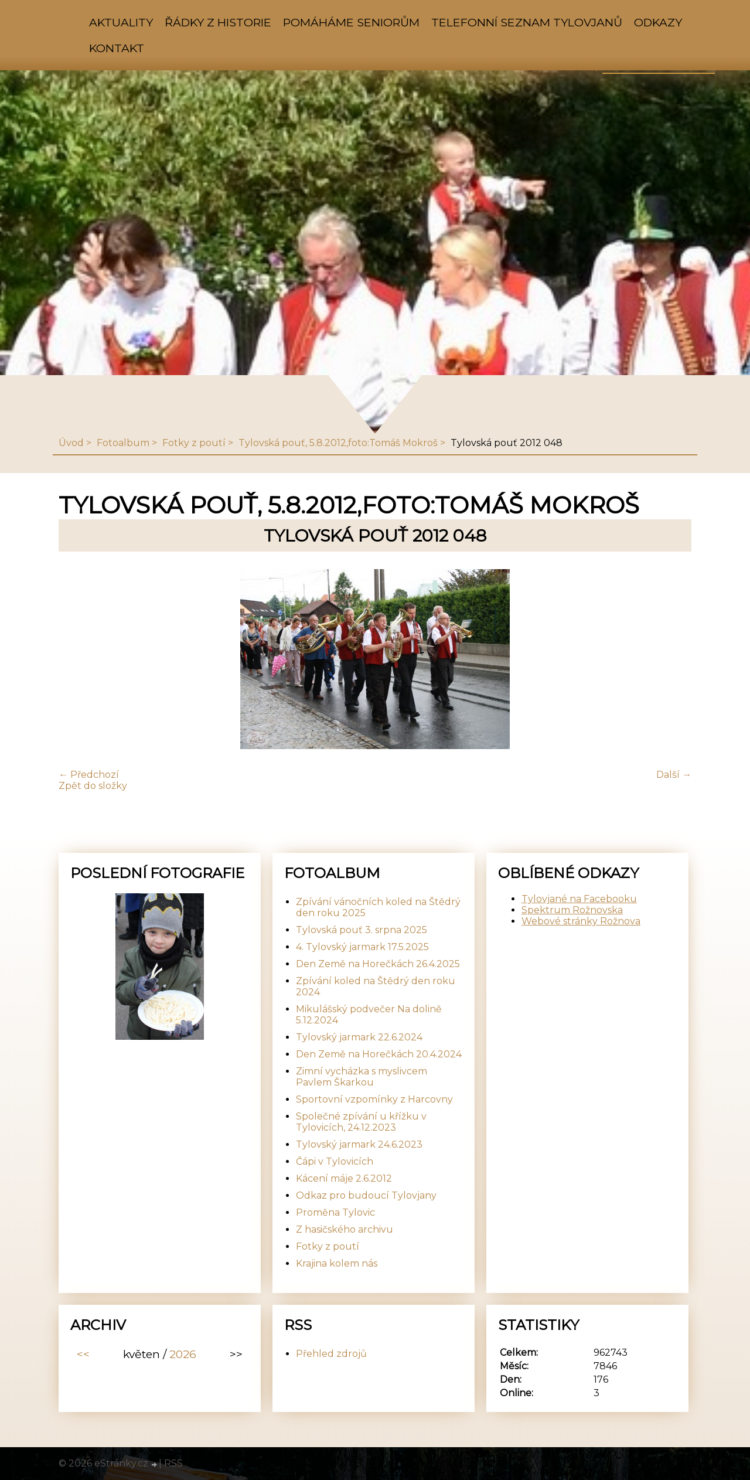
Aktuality (121, 22)
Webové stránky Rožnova (580, 921)
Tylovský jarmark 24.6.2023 (359, 1144)
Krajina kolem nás (336, 1263)
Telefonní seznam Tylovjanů (526, 22)
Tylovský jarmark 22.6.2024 (359, 1037)
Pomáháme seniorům (351, 22)
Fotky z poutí (194, 442)
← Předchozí (89, 774)
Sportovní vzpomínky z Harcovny (374, 1099)
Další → (673, 774)
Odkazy (658, 22)
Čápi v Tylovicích (334, 1161)
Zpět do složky (93, 785)
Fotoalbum (123, 442)
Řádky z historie (218, 22)
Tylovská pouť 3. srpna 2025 (361, 929)
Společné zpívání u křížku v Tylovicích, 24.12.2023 (361, 1122)
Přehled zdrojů (331, 1353)
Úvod (71, 442)
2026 (182, 1354)
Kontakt (116, 48)
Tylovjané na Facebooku (579, 898)
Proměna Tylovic (335, 1212)
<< (83, 1354)
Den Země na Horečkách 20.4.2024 (379, 1054)
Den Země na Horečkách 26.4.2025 (378, 963)
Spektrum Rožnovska (572, 910)
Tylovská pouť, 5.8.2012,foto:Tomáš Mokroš (338, 442)
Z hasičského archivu (344, 1229)
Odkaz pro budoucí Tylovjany (366, 1195)
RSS (173, 1463)
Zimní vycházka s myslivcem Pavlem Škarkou (361, 1077)
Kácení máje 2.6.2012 (344, 1178)
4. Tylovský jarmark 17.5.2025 (362, 946)
